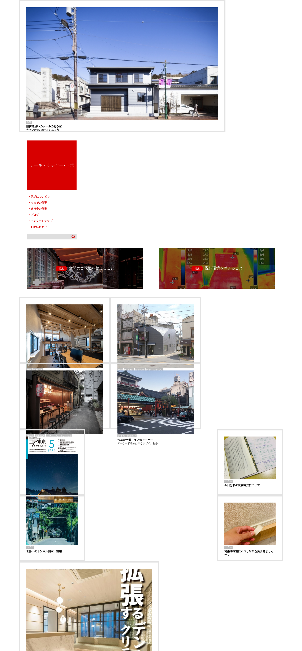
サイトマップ (152, 606)
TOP (278, 605)
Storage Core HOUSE (29, 587)
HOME (25, 606)
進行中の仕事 (237, 76)
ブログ (233, 82)
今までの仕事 (237, 70)
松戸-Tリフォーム (27, 590)
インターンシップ (240, 88)
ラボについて (238, 64)
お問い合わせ (237, 94)
